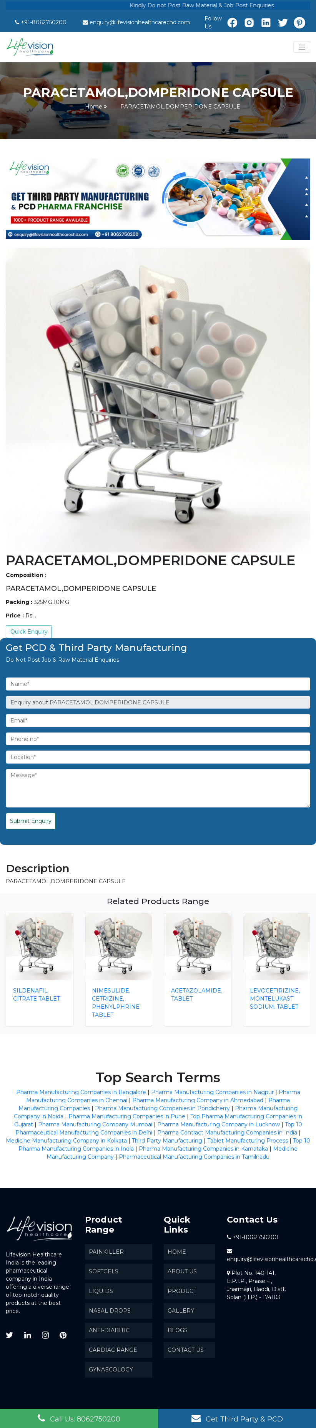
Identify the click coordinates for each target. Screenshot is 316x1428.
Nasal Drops (110, 1310)
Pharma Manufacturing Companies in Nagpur (212, 1092)
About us (182, 1271)
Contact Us (186, 1349)
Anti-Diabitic (109, 1330)
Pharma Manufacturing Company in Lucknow (218, 1124)
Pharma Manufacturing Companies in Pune (126, 1116)
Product (182, 1291)
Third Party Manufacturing (167, 1140)
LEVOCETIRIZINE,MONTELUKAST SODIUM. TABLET (275, 998)
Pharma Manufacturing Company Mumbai (95, 1124)
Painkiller (106, 1251)
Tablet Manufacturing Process (247, 1140)
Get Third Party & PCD (237, 1418)
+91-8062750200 (44, 22)
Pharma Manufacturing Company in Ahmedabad (197, 1100)
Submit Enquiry (31, 820)
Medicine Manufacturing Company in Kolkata (66, 1140)
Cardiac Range (113, 1349)
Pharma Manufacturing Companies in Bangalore (81, 1092)
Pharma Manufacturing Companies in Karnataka (203, 1148)
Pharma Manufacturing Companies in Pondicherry (162, 1108)
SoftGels (103, 1271)
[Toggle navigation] (301, 47)
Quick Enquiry (29, 631)
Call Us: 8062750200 (79, 1418)
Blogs (178, 1330)
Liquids (101, 1291)
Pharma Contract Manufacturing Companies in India (227, 1132)
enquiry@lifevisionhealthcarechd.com (140, 22)
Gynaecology (111, 1369)
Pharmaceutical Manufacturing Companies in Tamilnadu (194, 1156)
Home (93, 106)
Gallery (181, 1310)
